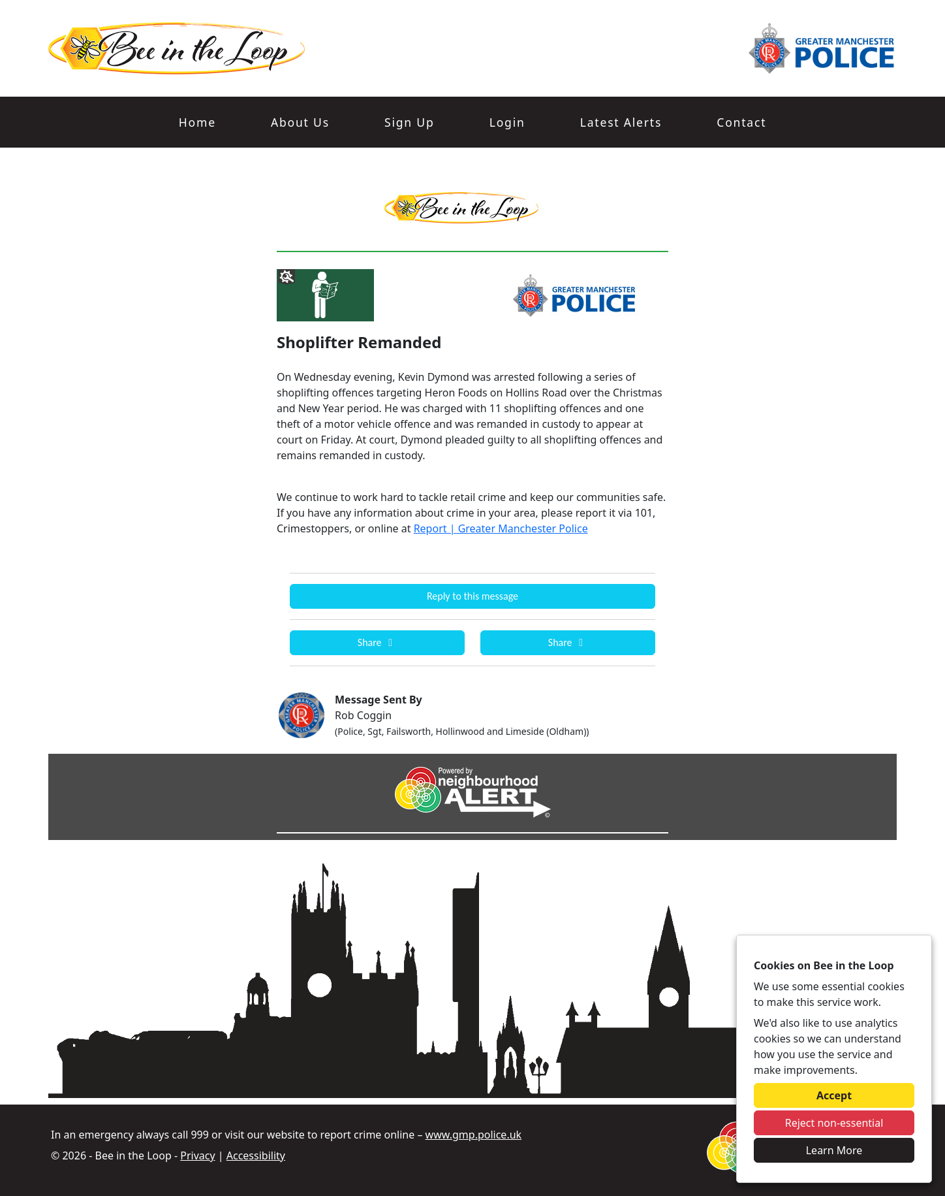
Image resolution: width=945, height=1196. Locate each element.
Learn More (834, 1150)
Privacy (197, 1155)
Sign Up (409, 122)
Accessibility (255, 1155)
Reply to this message (472, 596)
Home (197, 122)
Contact (741, 122)
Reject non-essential (834, 1123)
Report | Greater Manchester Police (501, 528)
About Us (300, 122)
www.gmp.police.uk (474, 1134)
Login (507, 122)
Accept (834, 1095)
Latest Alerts (621, 122)
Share (377, 642)
